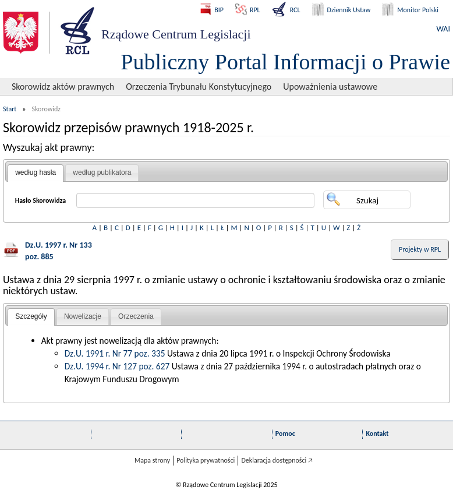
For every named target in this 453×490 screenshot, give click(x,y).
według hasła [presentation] (35, 172)
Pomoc (285, 433)
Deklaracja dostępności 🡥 (277, 460)
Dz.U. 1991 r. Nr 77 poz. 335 (115, 353)
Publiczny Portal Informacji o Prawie (285, 62)
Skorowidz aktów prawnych (63, 86)
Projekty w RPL (420, 249)
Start (9, 109)
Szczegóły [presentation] (31, 316)
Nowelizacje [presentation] (82, 316)
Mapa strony (152, 460)
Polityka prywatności (205, 460)
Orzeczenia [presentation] (136, 316)
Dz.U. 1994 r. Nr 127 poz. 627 (117, 366)
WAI (443, 29)
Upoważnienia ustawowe (330, 86)
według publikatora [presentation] (102, 172)
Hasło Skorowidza (40, 200)
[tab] (35, 173)
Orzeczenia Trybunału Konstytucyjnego (198, 86)
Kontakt (377, 433)
